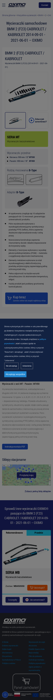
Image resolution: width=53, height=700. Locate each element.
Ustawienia (26, 366)
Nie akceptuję (11, 366)
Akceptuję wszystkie (15, 374)
